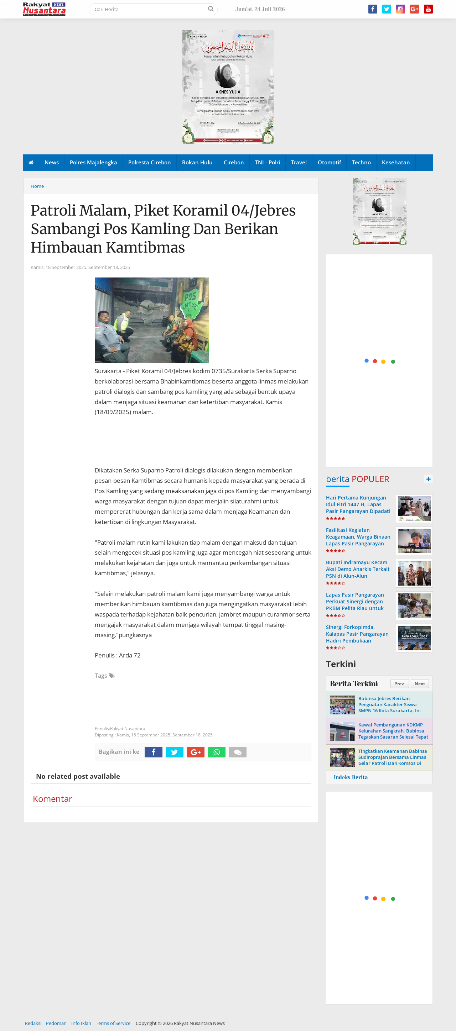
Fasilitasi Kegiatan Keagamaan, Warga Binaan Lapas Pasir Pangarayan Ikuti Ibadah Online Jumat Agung (358, 544)
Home (37, 186)
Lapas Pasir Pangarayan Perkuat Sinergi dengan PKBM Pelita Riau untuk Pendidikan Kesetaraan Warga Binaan (355, 608)
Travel (299, 162)
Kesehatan (396, 162)
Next (420, 684)
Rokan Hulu (197, 162)
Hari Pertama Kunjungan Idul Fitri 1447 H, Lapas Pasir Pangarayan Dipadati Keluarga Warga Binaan (358, 508)
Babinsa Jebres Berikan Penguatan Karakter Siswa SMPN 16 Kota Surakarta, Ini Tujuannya (389, 707)
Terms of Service (113, 1023)
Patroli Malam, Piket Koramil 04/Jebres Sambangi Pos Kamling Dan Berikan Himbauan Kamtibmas (163, 229)
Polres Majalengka (93, 162)
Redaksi (33, 1023)
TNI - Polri (267, 162)
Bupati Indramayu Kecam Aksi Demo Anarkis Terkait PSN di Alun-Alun (358, 569)
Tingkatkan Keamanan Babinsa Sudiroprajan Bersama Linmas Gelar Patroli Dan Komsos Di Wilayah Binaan (392, 760)
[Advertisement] (379, 361)
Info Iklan (81, 1023)
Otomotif (329, 162)
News (52, 162)
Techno (361, 162)
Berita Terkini (354, 684)
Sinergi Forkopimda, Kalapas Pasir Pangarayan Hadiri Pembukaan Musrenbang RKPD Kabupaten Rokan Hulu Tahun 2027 (357, 644)
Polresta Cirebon (149, 162)
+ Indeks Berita (349, 777)
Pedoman (56, 1023)
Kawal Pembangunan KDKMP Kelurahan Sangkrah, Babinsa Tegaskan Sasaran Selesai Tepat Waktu (393, 733)
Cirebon (234, 162)
